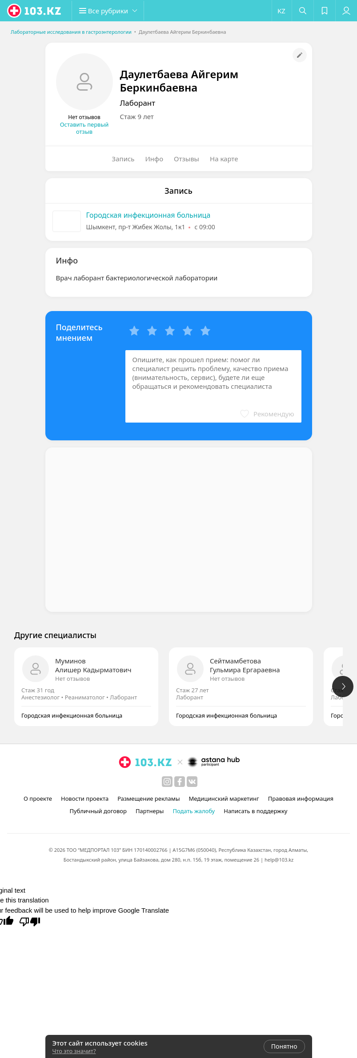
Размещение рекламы (148, 798)
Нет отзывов (72, 679)
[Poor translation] (29, 921)
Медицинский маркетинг (224, 798)
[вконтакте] (192, 781)
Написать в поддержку (255, 811)
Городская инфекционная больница (148, 215)
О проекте (38, 798)
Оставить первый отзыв (84, 128)
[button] (111, 10)
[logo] (34, 11)
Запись (123, 158)
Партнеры (150, 811)
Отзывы (186, 158)
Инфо (154, 158)
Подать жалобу (193, 811)
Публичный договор (97, 811)
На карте (224, 158)
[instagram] (167, 781)
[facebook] (179, 781)
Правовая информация (300, 798)
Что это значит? (74, 1051)
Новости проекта (84, 798)
